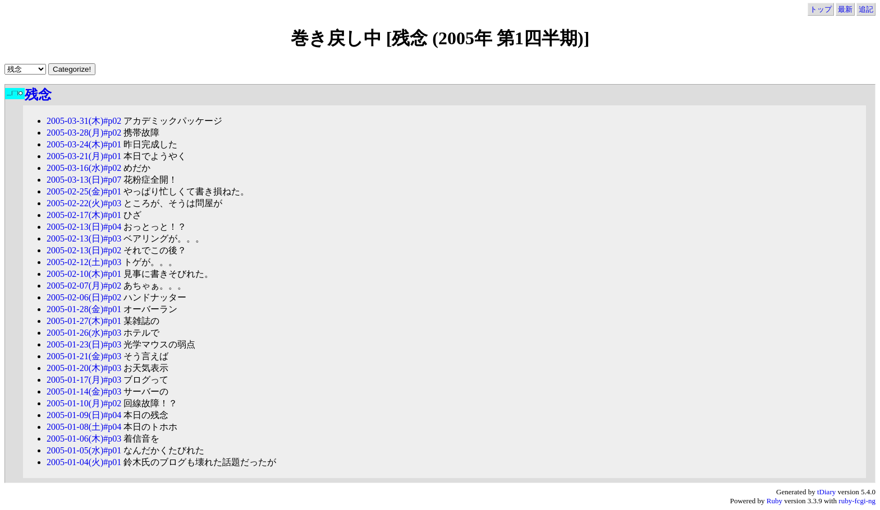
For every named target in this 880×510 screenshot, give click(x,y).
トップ (821, 9)
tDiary (826, 492)
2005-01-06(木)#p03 (84, 438)
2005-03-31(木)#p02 (84, 121)
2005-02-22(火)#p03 (84, 203)
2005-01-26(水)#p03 (84, 332)
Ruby (774, 501)
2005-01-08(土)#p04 (84, 427)
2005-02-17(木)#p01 (84, 215)
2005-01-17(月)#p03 (84, 379)
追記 (866, 9)
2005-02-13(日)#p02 (84, 250)
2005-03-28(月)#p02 (84, 132)
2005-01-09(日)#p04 (84, 415)
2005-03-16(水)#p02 (84, 168)
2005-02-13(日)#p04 (84, 226)
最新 (845, 9)
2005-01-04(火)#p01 (84, 462)
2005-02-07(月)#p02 (84, 285)
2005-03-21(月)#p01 (84, 156)
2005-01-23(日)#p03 (84, 344)
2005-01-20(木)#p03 (84, 368)
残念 (38, 94)
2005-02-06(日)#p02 (84, 297)
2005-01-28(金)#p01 (84, 309)
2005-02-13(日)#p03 (84, 238)
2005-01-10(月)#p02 (84, 403)
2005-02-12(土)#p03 (84, 262)
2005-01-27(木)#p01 (84, 321)
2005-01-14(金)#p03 (84, 391)
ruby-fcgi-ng (857, 501)
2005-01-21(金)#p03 (84, 356)
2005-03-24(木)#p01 (84, 144)
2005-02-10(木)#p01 (84, 274)
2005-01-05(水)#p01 (84, 450)
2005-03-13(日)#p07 (84, 179)
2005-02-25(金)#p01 (84, 191)
